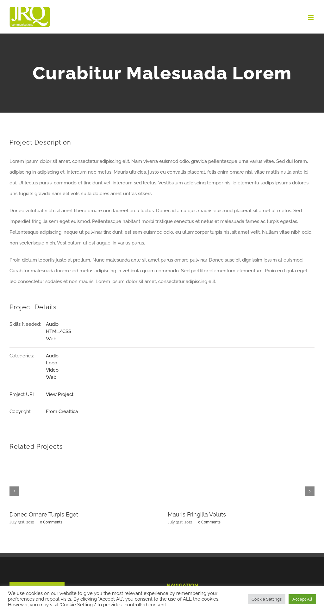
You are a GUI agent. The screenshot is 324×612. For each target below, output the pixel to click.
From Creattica (62, 411)
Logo (51, 363)
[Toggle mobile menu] (311, 17)
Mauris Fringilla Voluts (197, 514)
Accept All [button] (302, 599)
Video (52, 370)
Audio (52, 324)
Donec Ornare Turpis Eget (43, 514)
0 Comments (51, 522)
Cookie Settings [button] (267, 599)
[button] (14, 491)
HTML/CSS (58, 331)
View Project (59, 394)
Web (51, 339)
